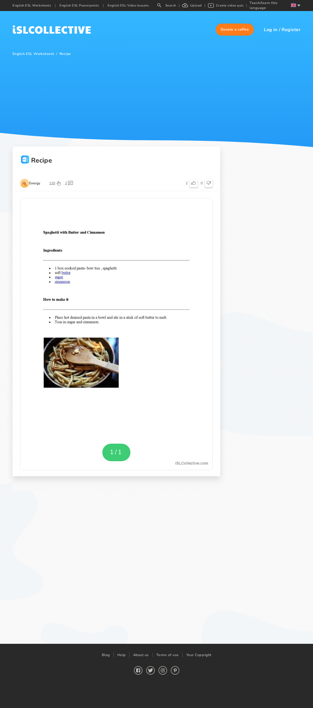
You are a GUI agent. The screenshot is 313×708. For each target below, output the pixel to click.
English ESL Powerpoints (79, 5)
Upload (192, 5)
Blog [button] (106, 655)
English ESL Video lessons (128, 5)
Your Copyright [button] (198, 655)
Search (166, 5)
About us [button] (141, 655)
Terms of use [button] (167, 655)
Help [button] (121, 655)
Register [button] (291, 30)
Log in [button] (271, 30)
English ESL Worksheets (32, 5)
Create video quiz (226, 5)
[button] (235, 30)
